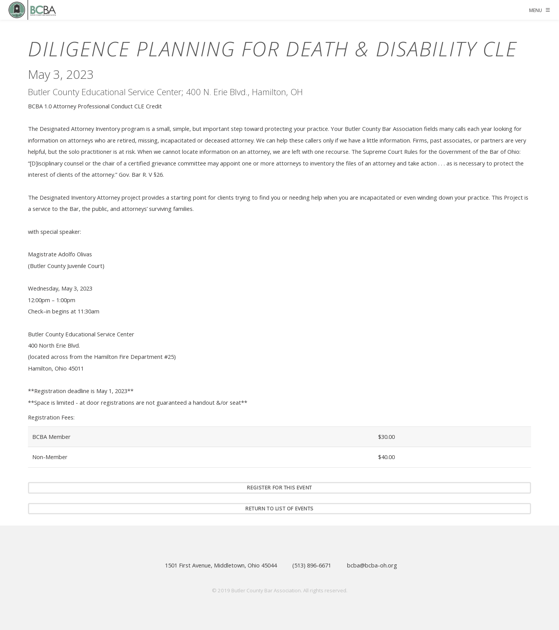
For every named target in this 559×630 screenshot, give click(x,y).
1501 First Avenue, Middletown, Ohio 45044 (221, 565)
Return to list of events (279, 508)
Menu (535, 10)
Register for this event (279, 487)
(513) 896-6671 (311, 565)
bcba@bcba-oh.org (372, 565)
